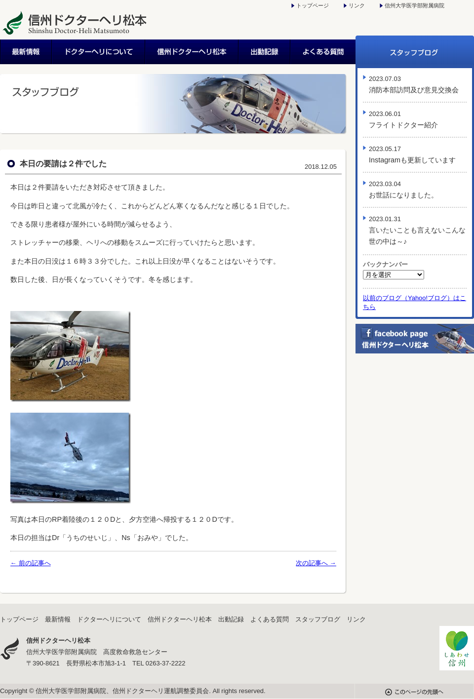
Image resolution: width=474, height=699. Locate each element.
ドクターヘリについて (99, 51)
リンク (357, 5)
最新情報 (26, 51)
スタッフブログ (415, 52)
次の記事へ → (316, 563)
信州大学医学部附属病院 (414, 5)
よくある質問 (323, 51)
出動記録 (265, 51)
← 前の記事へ (30, 563)
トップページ (312, 5)
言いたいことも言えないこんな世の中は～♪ (417, 230)
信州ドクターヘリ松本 (192, 51)
